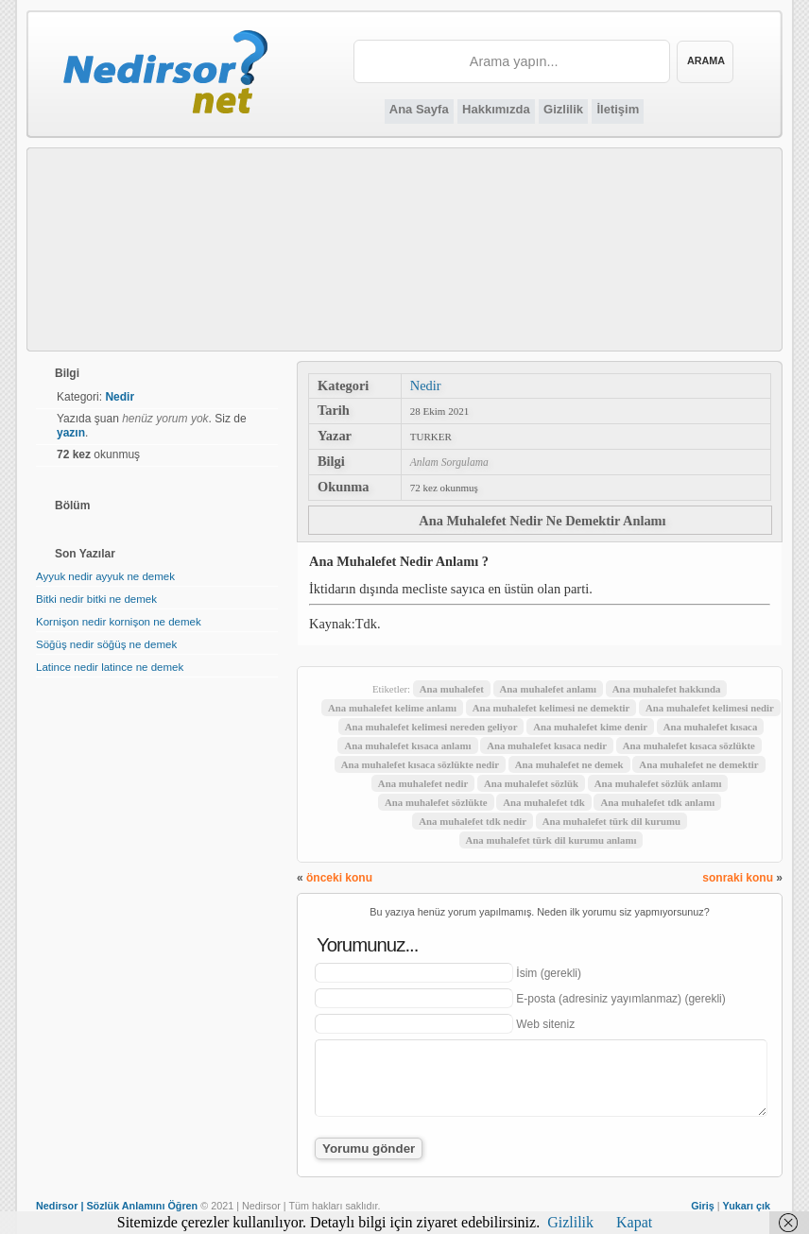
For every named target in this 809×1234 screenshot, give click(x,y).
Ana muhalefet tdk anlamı (657, 802)
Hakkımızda (496, 109)
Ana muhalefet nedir (423, 783)
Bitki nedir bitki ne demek (96, 599)
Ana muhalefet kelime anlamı (392, 707)
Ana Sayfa (419, 109)
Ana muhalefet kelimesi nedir (709, 707)
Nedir (425, 385)
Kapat (634, 1222)
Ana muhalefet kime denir (590, 726)
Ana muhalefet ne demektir (698, 764)
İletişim (617, 109)
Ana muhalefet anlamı (548, 688)
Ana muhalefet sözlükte (436, 802)
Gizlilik (563, 109)
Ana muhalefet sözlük (531, 783)
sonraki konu (737, 877)
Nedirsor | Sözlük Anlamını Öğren (117, 1205)
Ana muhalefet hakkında (666, 688)
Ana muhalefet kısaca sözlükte (689, 745)
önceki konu (339, 877)
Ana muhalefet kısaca (710, 726)
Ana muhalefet (452, 688)
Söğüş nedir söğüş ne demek (106, 644)
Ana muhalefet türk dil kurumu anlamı (551, 840)
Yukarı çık (746, 1205)
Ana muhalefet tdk (543, 802)
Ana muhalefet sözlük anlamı (658, 783)
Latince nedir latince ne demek (109, 667)
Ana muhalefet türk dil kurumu (611, 821)
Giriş (702, 1205)
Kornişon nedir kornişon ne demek (118, 621)
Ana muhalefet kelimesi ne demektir (551, 707)
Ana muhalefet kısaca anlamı (407, 745)
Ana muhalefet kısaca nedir (547, 745)
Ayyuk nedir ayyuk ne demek (105, 576)
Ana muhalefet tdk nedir (472, 821)
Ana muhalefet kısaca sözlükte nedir (420, 764)
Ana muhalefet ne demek (569, 764)
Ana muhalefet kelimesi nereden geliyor (431, 726)
